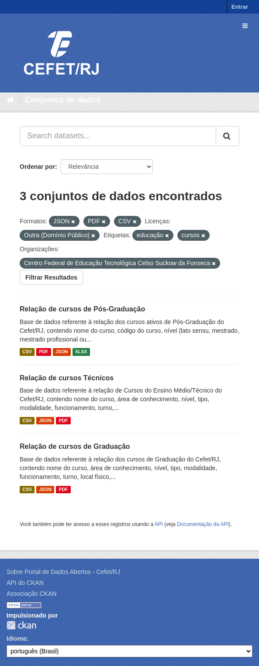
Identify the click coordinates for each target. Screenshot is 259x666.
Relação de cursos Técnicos (67, 378)
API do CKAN (25, 582)
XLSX (81, 352)
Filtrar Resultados (51, 277)
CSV (27, 352)
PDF (43, 352)
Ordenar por (37, 166)
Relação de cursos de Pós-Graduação (82, 309)
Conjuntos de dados (62, 100)
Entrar (239, 6)
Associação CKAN (31, 593)
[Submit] (227, 136)
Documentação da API (202, 524)
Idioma (16, 638)
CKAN (21, 625)
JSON (61, 352)
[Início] (10, 100)
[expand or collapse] (245, 25)
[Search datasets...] (118, 136)
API (159, 524)
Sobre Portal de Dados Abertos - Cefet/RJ (63, 571)
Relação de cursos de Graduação (75, 446)
